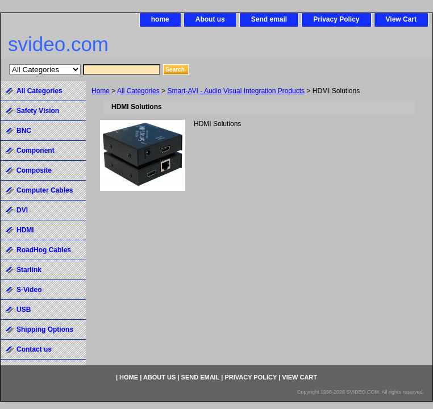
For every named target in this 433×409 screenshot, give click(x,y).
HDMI (25, 230)
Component (35, 151)
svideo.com (58, 44)
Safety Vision (37, 111)
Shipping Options (44, 329)
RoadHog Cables (43, 250)
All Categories (138, 91)
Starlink (28, 270)
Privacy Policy (336, 19)
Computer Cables (44, 190)
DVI (22, 210)
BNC (23, 131)
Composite (34, 170)
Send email (269, 19)
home (160, 19)
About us (210, 19)
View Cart (401, 19)
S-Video (28, 290)
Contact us (34, 349)
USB (23, 310)
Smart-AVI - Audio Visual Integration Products (236, 91)
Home (100, 91)
